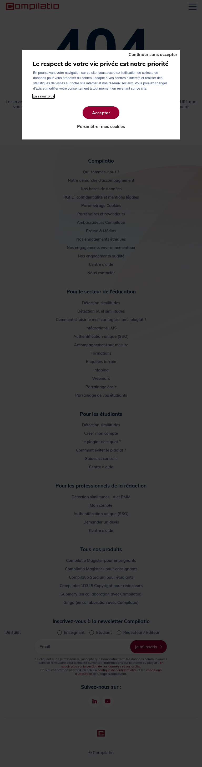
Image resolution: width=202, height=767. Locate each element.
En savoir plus (43, 96)
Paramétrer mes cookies (101, 126)
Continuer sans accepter (153, 54)
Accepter (101, 112)
